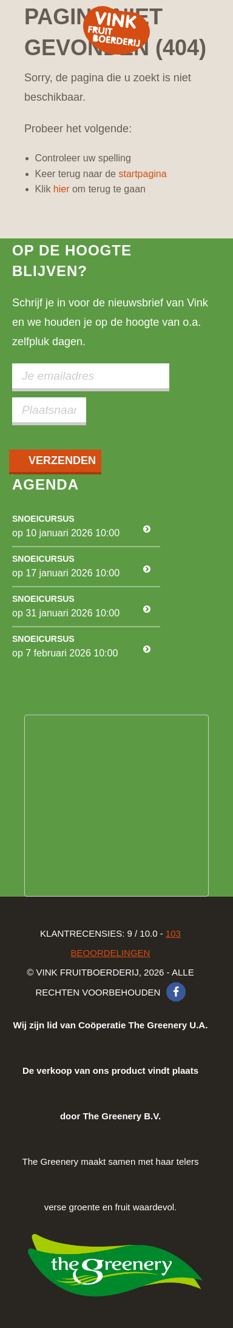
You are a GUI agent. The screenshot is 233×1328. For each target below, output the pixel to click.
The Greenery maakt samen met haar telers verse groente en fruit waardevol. (110, 1116)
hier (61, 189)
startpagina (142, 174)
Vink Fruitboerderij (116, 30)
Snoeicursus (43, 519)
